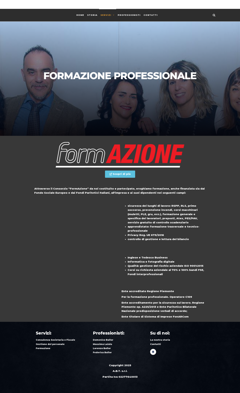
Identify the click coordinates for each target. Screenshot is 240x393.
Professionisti (129, 15)
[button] (120, 174)
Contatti (151, 15)
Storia (92, 15)
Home (80, 15)
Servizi (106, 15)
